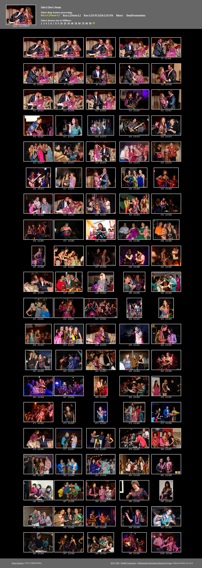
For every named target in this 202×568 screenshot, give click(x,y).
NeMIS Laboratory (128, 563)
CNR (117, 563)
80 (86, 23)
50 (76, 23)
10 (61, 23)
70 (83, 23)
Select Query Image (51, 7)
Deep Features (18, 563)
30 (68, 23)
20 (65, 23)
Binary (119, 15)
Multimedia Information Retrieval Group (155, 563)
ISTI (112, 563)
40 (72, 23)
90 (90, 23)
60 (79, 23)
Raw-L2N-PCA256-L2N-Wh (98, 15)
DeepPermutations (135, 15)
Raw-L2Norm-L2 (72, 15)
